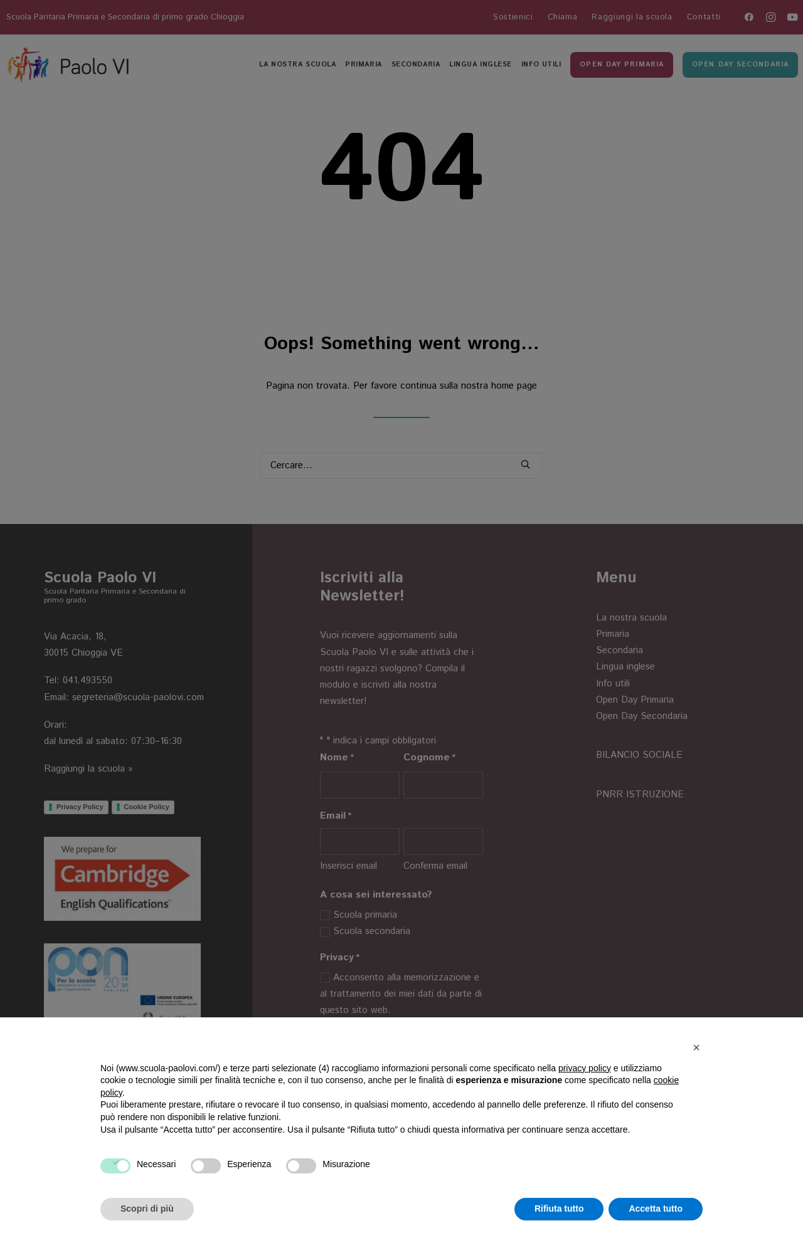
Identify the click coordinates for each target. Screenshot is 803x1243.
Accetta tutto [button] (656, 1209)
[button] (696, 1047)
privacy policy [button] (584, 1068)
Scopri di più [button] (147, 1209)
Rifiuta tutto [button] (559, 1209)
